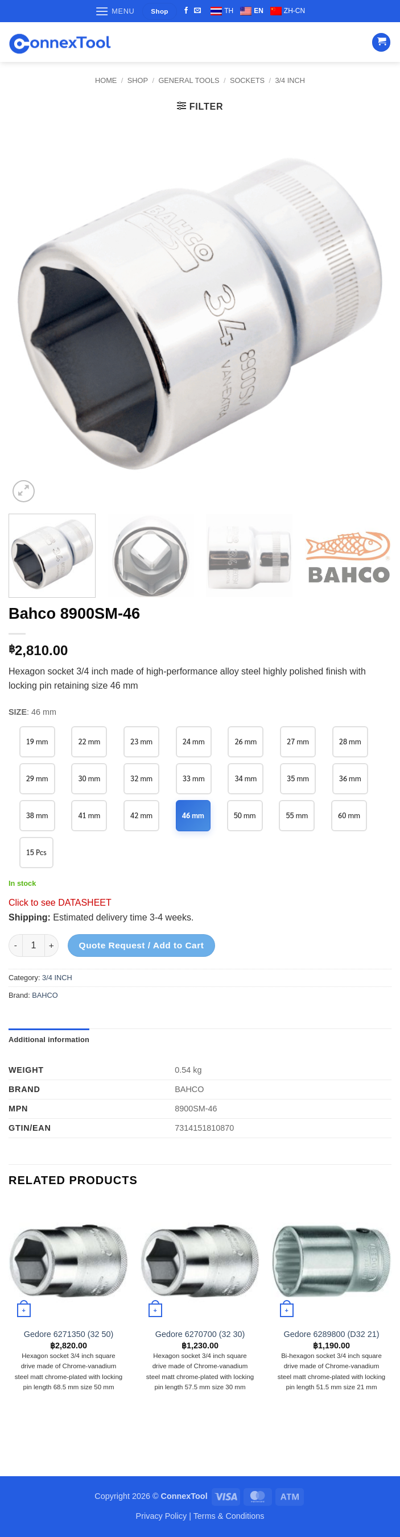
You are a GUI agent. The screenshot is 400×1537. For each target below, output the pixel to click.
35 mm (299, 778)
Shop (137, 80)
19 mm (37, 741)
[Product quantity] (33, 945)
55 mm (298, 815)
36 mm (352, 778)
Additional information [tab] (49, 1039)
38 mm (37, 815)
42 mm (142, 815)
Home (106, 80)
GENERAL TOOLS (188, 80)
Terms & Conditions (229, 1516)
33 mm (194, 778)
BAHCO (45, 995)
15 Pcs (36, 852)
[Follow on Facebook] (186, 11)
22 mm (90, 741)
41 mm (90, 815)
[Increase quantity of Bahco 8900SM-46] (52, 945)
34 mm (247, 778)
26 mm (247, 741)
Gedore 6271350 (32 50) (69, 1334)
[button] (115, 11)
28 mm (352, 741)
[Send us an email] (197, 11)
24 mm (194, 741)
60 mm (351, 815)
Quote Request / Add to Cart (141, 945)
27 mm (299, 741)
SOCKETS (247, 80)
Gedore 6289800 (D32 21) (331, 1334)
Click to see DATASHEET (60, 902)
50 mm (246, 815)
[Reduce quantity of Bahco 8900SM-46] (15, 945)
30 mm (90, 778)
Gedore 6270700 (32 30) (200, 1334)
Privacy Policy (161, 1516)
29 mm (37, 778)
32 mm (142, 778)
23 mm (142, 741)
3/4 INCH (290, 80)
